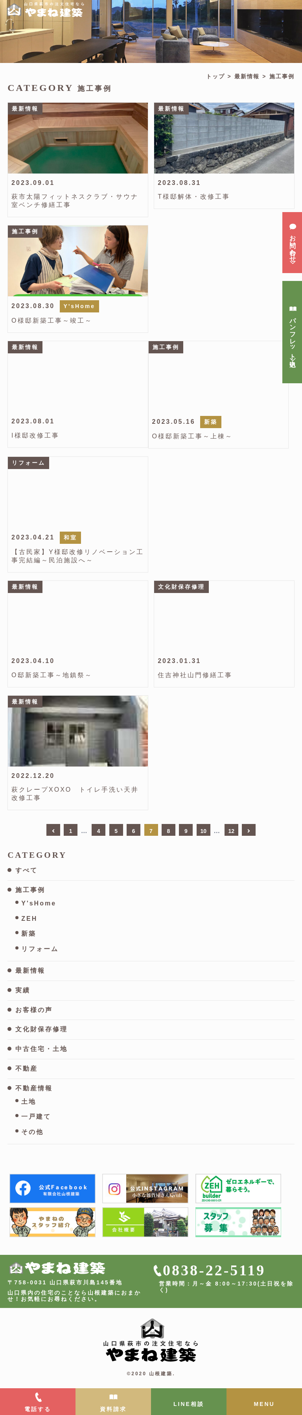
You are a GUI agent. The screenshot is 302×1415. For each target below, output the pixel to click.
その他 (32, 1132)
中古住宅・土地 (41, 1049)
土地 (28, 1101)
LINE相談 (188, 1404)
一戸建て (36, 1116)
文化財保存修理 (41, 1029)
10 (204, 831)
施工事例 (30, 890)
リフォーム (40, 949)
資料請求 (113, 1409)
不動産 (26, 1068)
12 (231, 831)
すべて (26, 870)
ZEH (29, 918)
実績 (22, 990)
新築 (28, 933)
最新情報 (247, 76)
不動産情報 (34, 1088)
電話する (37, 1409)
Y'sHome (38, 903)
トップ (215, 76)
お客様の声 (34, 1010)
